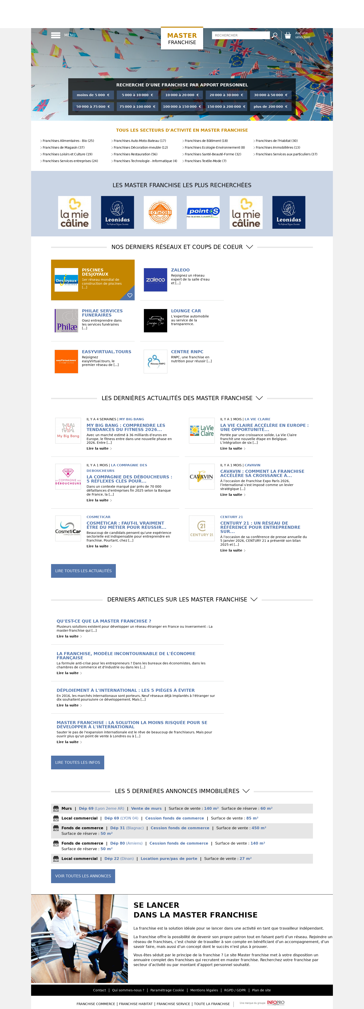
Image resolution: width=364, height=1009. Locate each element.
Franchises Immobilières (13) (276, 147)
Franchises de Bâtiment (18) (205, 141)
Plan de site (261, 990)
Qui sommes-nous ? (128, 990)
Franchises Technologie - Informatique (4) (144, 161)
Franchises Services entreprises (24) (69, 161)
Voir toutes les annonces (83, 876)
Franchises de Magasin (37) (62, 147)
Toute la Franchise (212, 1004)
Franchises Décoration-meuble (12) (139, 147)
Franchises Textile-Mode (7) (204, 161)
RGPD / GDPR (235, 990)
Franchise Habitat (136, 1004)
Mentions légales (204, 990)
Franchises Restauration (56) (134, 154)
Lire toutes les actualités (83, 571)
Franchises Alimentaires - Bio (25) (67, 141)
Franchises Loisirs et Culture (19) (66, 154)
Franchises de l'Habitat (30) (275, 141)
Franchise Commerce (96, 1004)
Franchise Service (173, 1004)
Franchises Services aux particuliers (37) (285, 154)
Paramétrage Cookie (167, 990)
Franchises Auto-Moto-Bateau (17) (138, 141)
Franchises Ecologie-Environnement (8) (213, 147)
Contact (99, 990)
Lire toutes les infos (77, 762)
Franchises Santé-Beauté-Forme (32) (211, 154)
